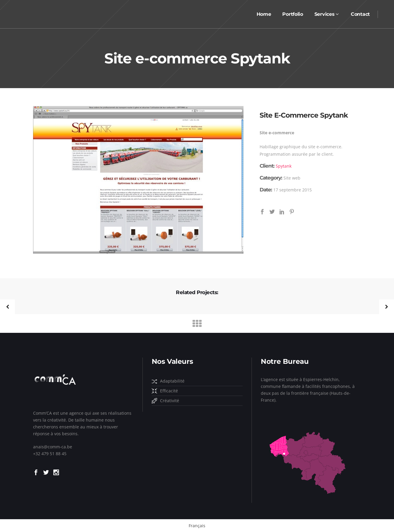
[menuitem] (197, 526)
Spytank (283, 166)
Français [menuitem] (197, 525)
